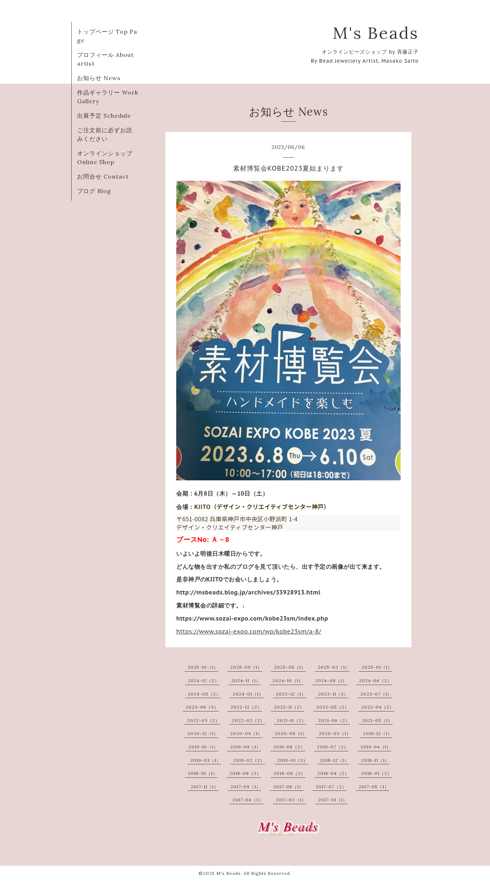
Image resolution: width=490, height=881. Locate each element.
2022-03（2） (203, 720)
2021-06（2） (334, 720)
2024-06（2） (375, 680)
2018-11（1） (375, 760)
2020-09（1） (246, 733)
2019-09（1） (245, 747)
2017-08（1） (288, 786)
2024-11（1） (246, 680)
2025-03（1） (334, 667)
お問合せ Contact (103, 176)
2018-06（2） (289, 773)
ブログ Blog (94, 191)
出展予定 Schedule (104, 115)
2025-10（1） (202, 667)
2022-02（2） (248, 720)
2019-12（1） (377, 733)
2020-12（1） (202, 733)
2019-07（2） (333, 747)
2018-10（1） (202, 773)
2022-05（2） (332, 707)
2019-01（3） (292, 760)
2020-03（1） (335, 733)
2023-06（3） (202, 707)
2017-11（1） (205, 786)
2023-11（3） (333, 694)
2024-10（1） (288, 680)
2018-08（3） (245, 773)
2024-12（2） (203, 680)
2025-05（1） (290, 667)
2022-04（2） (377, 707)
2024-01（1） (248, 694)
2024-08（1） (331, 680)
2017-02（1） (291, 799)
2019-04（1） (375, 747)
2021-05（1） (377, 720)
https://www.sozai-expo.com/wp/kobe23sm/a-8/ (248, 631)
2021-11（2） (291, 720)
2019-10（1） (203, 747)
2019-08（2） (289, 747)
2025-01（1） (377, 667)
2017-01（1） (332, 799)
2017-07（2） (331, 786)
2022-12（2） (246, 707)
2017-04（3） (248, 799)
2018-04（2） (333, 773)
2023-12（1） (291, 694)
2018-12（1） (334, 760)
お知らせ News (99, 78)
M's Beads (376, 32)
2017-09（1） (246, 786)
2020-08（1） (291, 733)
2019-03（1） (205, 760)
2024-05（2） (204, 694)
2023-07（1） (376, 694)
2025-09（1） (246, 667)
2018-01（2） (376, 773)
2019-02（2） (249, 760)
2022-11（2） (289, 707)
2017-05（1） (374, 786)
